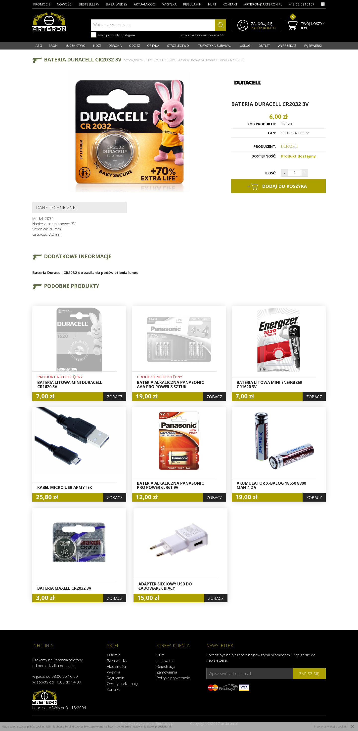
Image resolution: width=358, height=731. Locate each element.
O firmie (114, 654)
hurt (212, 4)
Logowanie (166, 660)
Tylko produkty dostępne (113, 35)
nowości (64, 4)
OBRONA (115, 45)
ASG (39, 45)
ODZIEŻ (134, 45)
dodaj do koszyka (277, 186)
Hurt (160, 654)
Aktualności (116, 666)
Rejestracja (166, 666)
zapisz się (309, 674)
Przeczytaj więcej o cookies (330, 726)
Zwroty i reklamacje (123, 683)
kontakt (230, 4)
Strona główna (133, 60)
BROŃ (53, 45)
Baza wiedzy (117, 660)
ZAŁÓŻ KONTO (263, 28)
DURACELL (289, 146)
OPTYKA (153, 45)
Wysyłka (113, 672)
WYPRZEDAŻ (287, 45)
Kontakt (113, 689)
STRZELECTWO (178, 45)
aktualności (145, 4)
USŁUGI (245, 45)
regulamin (192, 4)
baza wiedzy (116, 4)
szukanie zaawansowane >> (202, 35)
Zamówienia (167, 672)
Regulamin (115, 677)
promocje (41, 4)
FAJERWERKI (313, 45)
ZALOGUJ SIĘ (261, 23)
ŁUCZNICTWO (75, 45)
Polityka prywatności (173, 677)
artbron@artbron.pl (263, 4)
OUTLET (264, 45)
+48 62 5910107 (301, 4)
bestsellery (89, 4)
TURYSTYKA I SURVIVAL (214, 45)
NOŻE (97, 45)
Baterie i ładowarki (191, 60)
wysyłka (169, 4)
